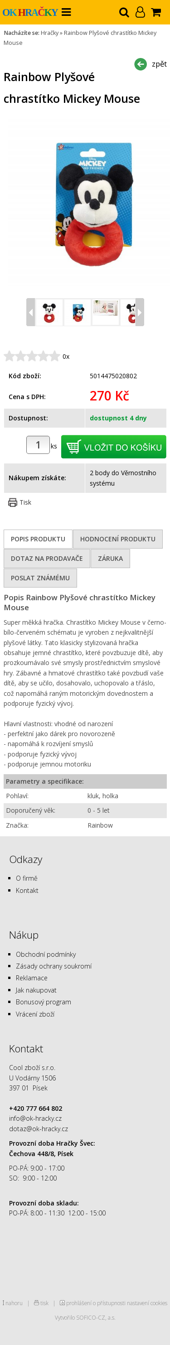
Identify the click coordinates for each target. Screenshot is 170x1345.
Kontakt (27, 890)
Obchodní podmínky (46, 954)
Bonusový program (43, 1002)
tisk (44, 1302)
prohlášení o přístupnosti (96, 1302)
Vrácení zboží (35, 1014)
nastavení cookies (147, 1302)
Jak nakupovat (36, 990)
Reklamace (32, 978)
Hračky (49, 33)
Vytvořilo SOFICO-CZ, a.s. (85, 1317)
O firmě (27, 878)
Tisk (25, 502)
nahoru (14, 1302)
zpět (159, 63)
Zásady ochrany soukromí (54, 966)
